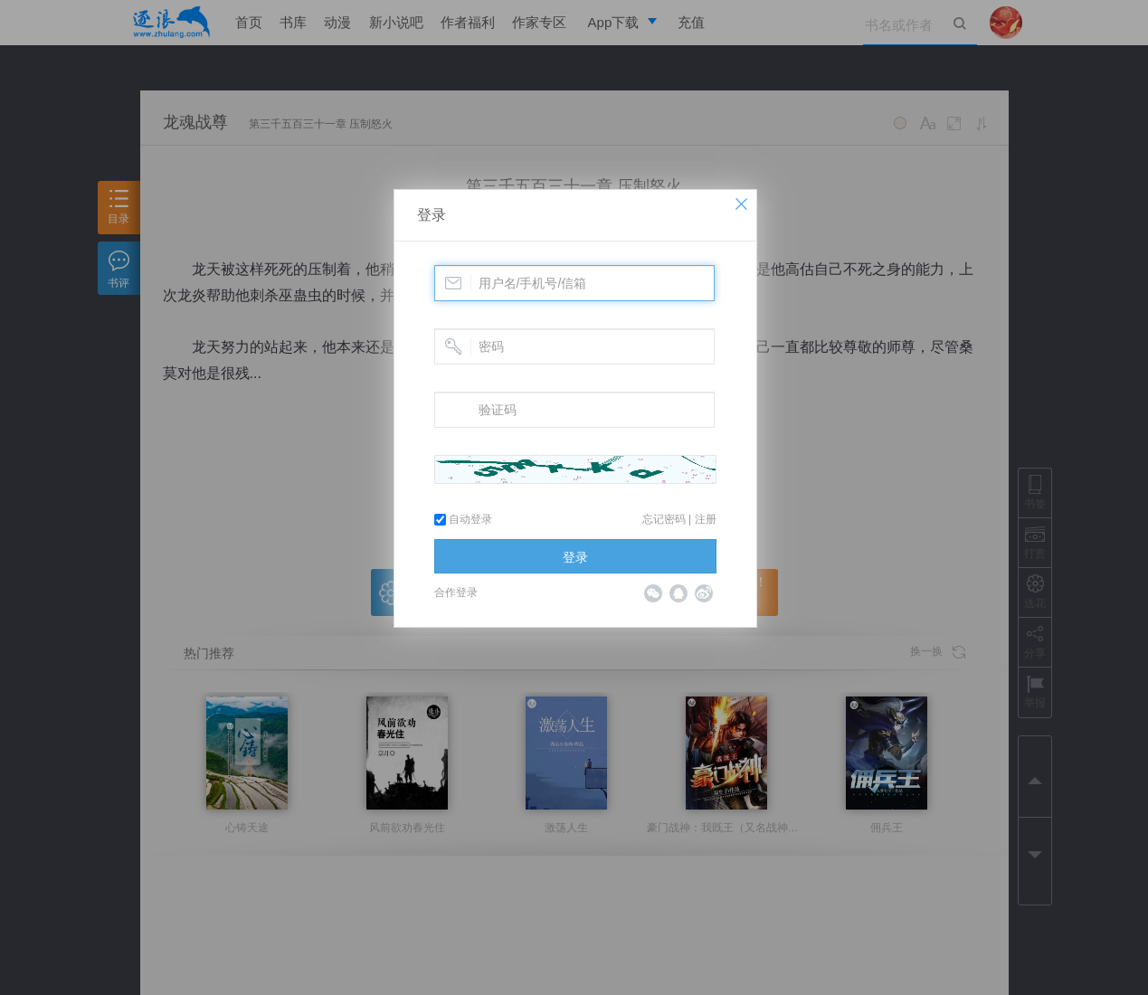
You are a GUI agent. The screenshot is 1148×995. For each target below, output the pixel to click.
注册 (705, 519)
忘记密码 (664, 519)
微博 (704, 593)
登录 (431, 215)
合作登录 (456, 592)
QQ (678, 593)
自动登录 (463, 519)
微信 (653, 593)
